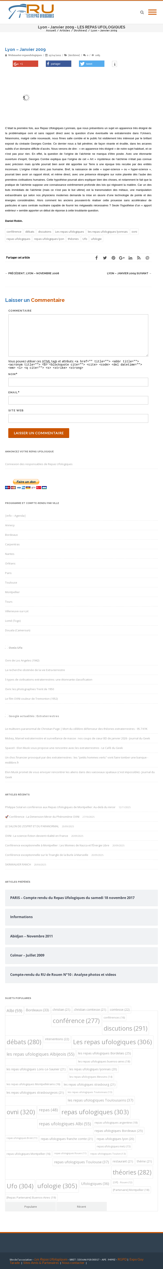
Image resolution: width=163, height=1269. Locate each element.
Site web (16, 409)
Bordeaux (11, 534)
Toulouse (11, 582)
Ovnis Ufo (15, 647)
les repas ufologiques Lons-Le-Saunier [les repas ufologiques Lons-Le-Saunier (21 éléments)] (36, 1068)
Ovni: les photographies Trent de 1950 (29, 688)
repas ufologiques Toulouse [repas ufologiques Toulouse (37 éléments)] (81, 1161)
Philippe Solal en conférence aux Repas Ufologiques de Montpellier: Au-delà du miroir (60, 806)
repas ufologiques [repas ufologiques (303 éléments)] (95, 1111)
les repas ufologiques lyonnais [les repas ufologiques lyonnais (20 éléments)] (93, 1068)
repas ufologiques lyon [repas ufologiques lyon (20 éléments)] (115, 1138)
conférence (14, 232)
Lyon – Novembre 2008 (32, 273)
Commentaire (20, 310)
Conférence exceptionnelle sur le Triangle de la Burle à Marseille (46, 854)
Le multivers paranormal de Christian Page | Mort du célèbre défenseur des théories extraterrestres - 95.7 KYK (76, 728)
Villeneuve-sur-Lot (16, 610)
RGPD (122, 1258)
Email (13, 391)
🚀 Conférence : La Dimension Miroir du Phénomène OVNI (42, 816)
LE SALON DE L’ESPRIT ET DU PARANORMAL (32, 825)
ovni (134, 232)
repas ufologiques (18, 239)
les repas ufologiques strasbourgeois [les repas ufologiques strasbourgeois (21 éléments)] (35, 1092)
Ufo (85, 239)
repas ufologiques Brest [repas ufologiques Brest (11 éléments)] (22, 1137)
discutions (44, 232)
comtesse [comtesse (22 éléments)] (120, 1009)
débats (29, 232)
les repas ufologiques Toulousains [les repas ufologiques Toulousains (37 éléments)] (100, 1099)
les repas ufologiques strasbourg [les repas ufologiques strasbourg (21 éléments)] (89, 1084)
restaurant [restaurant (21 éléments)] (123, 1161)
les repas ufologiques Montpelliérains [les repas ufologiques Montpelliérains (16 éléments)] (33, 1083)
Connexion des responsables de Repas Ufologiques (39, 463)
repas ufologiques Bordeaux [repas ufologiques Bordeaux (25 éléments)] (119, 1130)
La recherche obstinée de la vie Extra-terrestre (35, 669)
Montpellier (12, 591)
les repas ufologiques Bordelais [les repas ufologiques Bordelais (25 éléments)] (104, 1052)
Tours (9, 601)
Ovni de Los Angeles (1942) (22, 660)
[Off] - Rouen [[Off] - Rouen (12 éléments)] (122, 1181)
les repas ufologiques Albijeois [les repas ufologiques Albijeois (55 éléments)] (40, 1053)
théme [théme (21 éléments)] (144, 1161)
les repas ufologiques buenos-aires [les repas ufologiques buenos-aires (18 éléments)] (104, 1061)
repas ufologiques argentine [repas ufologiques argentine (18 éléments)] (116, 1122)
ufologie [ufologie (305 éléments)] (57, 1185)
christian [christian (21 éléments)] (61, 1009)
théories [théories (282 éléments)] (132, 1171)
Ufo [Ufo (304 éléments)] (20, 1185)
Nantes (9, 553)
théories (73, 239)
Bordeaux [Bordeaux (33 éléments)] (37, 1009)
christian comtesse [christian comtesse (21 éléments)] (90, 1009)
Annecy (10, 524)
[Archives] (74, 55)
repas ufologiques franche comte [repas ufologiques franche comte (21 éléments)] (67, 1138)
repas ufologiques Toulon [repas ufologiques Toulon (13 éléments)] (108, 1153)
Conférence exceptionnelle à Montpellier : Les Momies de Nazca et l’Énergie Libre (57, 845)
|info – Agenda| (15, 515)
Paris (8, 572)
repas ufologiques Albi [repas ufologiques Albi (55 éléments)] (65, 1123)
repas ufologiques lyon (49, 239)
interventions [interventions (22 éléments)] (57, 1038)
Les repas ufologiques (69, 232)
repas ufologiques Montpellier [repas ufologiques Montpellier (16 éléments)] (28, 1153)
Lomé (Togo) (13, 620)
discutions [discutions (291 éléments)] (126, 1027)
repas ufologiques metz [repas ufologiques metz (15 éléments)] (114, 1146)
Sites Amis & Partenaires (41, 1262)
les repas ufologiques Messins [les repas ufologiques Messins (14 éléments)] (90, 1076)
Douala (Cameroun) (17, 630)
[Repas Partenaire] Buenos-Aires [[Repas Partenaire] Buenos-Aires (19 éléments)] (31, 1197)
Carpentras (12, 544)
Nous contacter (73, 1262)
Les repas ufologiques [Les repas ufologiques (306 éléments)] (112, 1041)
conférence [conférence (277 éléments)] (76, 1020)
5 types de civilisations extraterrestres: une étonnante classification (48, 679)
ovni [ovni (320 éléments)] (21, 1111)
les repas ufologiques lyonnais (108, 232)
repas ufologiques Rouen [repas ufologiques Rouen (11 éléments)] (70, 1152)
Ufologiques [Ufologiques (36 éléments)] (95, 1182)
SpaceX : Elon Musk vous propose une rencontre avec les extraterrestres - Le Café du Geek (64, 747)
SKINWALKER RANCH (18, 864)
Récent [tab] (81, 1206)
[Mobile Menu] (152, 12)
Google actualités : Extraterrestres (34, 715)
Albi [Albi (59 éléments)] (14, 1010)
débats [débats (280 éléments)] (24, 1041)
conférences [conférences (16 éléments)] (114, 1017)
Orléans (10, 563)
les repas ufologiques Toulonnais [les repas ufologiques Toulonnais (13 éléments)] (90, 1091)
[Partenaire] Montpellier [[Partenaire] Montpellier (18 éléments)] (131, 1189)
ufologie (96, 239)
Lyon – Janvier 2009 (128, 273)
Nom (12, 373)
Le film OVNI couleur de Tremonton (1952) (31, 698)
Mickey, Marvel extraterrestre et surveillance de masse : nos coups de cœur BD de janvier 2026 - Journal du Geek (77, 738)
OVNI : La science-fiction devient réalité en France (36, 835)
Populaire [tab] (30, 1206)
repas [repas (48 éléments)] (48, 1109)
